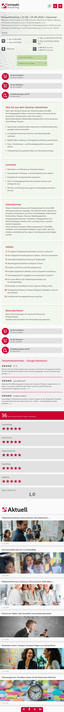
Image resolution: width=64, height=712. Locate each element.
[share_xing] (24, 709)
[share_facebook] (29, 709)
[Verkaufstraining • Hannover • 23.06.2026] (55, 6)
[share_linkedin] (40, 709)
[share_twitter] (34, 709)
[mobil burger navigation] (49, 6)
